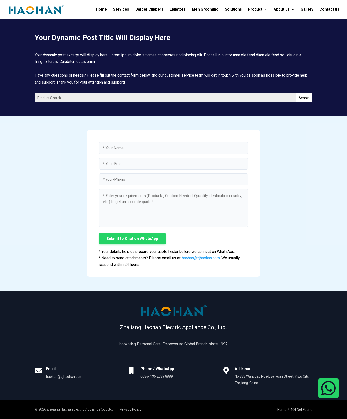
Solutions (233, 10)
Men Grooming (205, 10)
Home (101, 10)
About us (282, 10)
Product (255, 10)
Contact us (329, 10)
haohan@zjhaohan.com (201, 258)
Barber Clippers (149, 10)
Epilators (178, 10)
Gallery (307, 10)
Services (121, 10)
